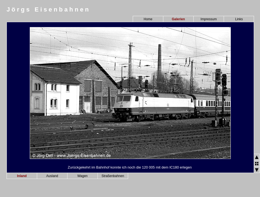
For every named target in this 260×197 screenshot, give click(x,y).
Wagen (82, 176)
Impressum (208, 19)
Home (148, 19)
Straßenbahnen (113, 176)
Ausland (52, 176)
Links (239, 19)
